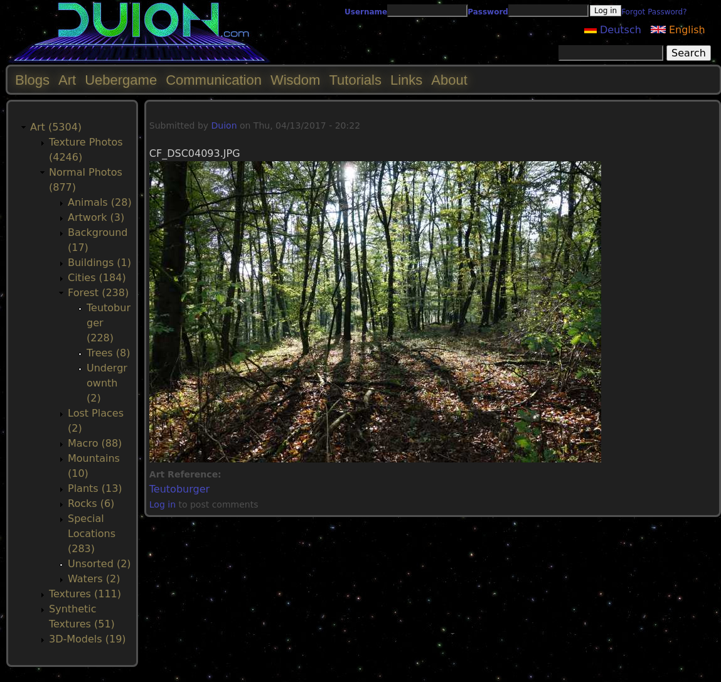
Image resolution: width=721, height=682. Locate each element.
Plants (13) (95, 488)
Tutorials (355, 80)
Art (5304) (56, 127)
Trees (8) (108, 353)
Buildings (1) (99, 263)
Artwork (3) (96, 217)
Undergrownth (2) (107, 383)
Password (487, 12)
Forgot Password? (653, 12)
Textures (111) (85, 594)
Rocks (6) (91, 503)
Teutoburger (179, 489)
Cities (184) (97, 278)
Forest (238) (98, 293)
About (449, 80)
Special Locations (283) (91, 534)
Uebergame (121, 80)
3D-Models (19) (87, 639)
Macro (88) (95, 443)
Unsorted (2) (99, 564)
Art (67, 80)
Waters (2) (94, 579)
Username (365, 12)
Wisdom (295, 80)
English (678, 30)
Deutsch (612, 30)
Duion (224, 125)
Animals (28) (100, 202)
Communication (214, 80)
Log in (162, 504)
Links (406, 80)
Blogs (32, 80)
